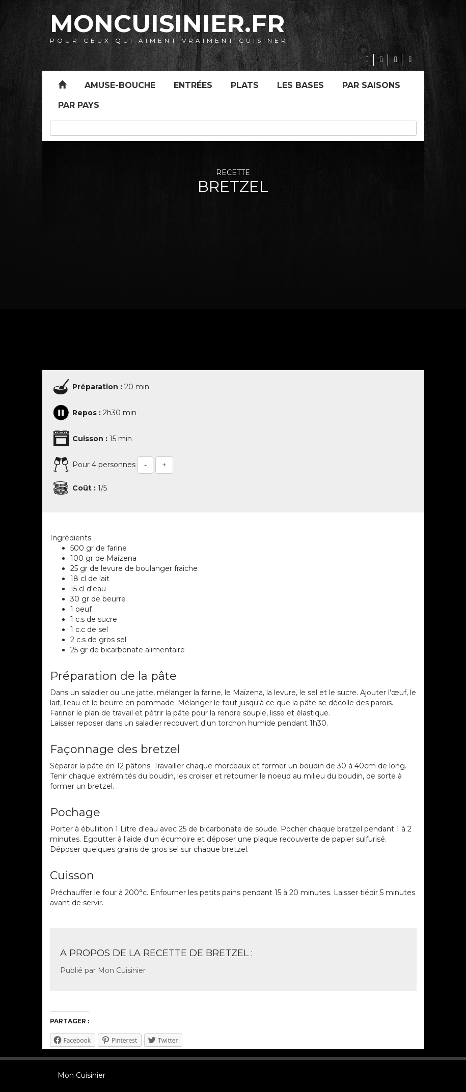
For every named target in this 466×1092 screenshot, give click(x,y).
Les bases (300, 85)
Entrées (193, 85)
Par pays (78, 105)
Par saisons (371, 85)
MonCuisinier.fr (167, 23)
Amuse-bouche (120, 85)
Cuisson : (89, 438)
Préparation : (97, 386)
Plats (245, 85)
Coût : (84, 488)
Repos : (86, 412)
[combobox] (233, 128)
